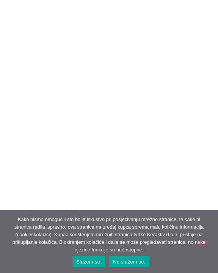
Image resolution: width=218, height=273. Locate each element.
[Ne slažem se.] (205, 241)
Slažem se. (89, 262)
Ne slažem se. (129, 262)
